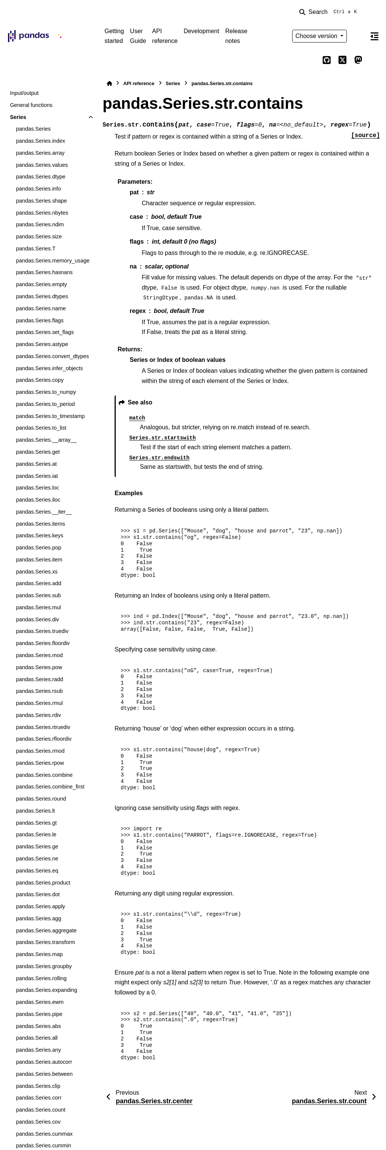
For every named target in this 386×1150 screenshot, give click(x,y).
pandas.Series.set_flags (45, 332)
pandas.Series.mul (38, 607)
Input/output (24, 93)
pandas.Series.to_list (41, 428)
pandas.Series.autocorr (44, 1062)
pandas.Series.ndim (40, 224)
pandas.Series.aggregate (46, 930)
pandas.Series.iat (37, 476)
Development (201, 31)
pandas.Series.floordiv (42, 643)
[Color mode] (358, 36)
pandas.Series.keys (39, 535)
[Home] (109, 83)
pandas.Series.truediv (42, 631)
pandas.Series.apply (40, 906)
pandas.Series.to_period (45, 404)
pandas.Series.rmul (39, 703)
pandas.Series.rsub (39, 691)
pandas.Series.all (36, 1038)
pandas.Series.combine (44, 775)
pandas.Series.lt (35, 811)
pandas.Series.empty (41, 284)
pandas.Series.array (40, 153)
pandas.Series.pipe (39, 1014)
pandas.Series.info (38, 189)
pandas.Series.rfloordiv (43, 739)
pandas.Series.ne (37, 859)
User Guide (138, 36)
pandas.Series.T (35, 249)
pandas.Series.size (39, 236)
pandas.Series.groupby (44, 966)
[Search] (329, 12)
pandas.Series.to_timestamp (50, 416)
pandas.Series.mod (39, 655)
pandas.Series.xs (36, 572)
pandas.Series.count (40, 1110)
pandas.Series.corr (38, 1098)
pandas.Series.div (37, 619)
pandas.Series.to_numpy (46, 392)
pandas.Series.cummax (44, 1134)
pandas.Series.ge (37, 846)
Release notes (236, 36)
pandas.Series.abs (38, 1026)
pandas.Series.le (36, 834)
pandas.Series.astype (42, 344)
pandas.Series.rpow (40, 763)
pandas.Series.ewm (39, 1002)
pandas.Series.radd (39, 679)
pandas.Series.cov (38, 1122)
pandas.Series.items (40, 524)
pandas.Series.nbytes (42, 213)
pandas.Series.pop (38, 547)
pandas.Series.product (43, 883)
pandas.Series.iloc (38, 500)
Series (18, 117)
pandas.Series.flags (39, 320)
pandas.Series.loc (37, 488)
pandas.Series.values (42, 165)
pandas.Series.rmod (40, 751)
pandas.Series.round (41, 799)
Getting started (114, 36)
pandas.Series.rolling (41, 978)
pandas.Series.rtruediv (43, 727)
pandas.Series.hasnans (44, 272)
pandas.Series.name (41, 308)
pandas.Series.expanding (46, 990)
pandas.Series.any (38, 1050)
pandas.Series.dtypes (42, 296)
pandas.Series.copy (39, 380)
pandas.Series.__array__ (46, 440)
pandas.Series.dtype (40, 177)
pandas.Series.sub (38, 595)
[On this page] (374, 36)
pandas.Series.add (38, 583)
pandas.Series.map (39, 954)
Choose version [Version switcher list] (317, 36)
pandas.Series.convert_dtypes (52, 356)
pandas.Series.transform (45, 942)
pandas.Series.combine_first (50, 787)
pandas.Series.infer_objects (49, 368)
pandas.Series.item (39, 560)
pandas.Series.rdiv (38, 715)
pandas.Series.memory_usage (52, 261)
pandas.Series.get (38, 452)
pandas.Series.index (40, 141)
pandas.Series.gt (36, 823)
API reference (165, 36)
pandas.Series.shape (41, 201)
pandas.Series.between (44, 1074)
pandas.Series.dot (38, 894)
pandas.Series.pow (39, 667)
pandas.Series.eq (37, 871)
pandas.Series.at (36, 464)
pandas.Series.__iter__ (44, 512)
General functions (31, 105)
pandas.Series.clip (38, 1086)
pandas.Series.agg (38, 918)
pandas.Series (33, 129)
